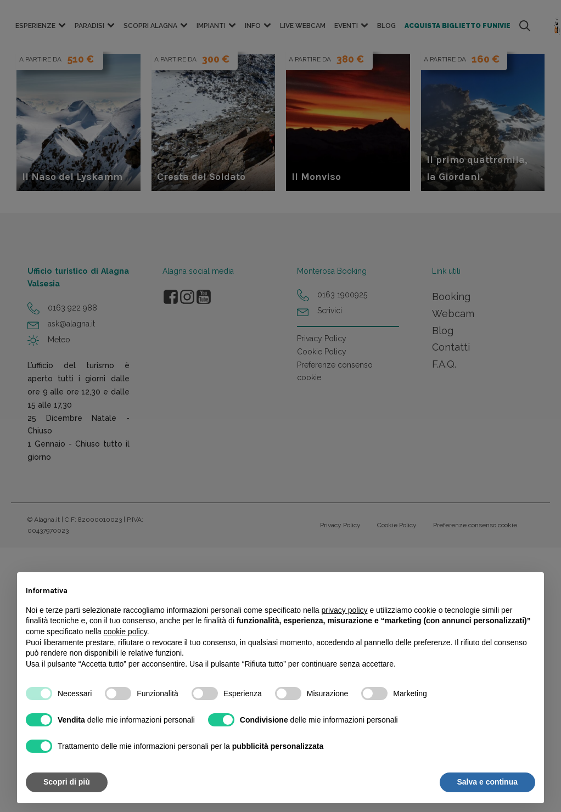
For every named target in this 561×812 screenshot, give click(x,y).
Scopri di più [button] (66, 781)
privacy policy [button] (345, 610)
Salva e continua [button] (487, 781)
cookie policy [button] (125, 631)
